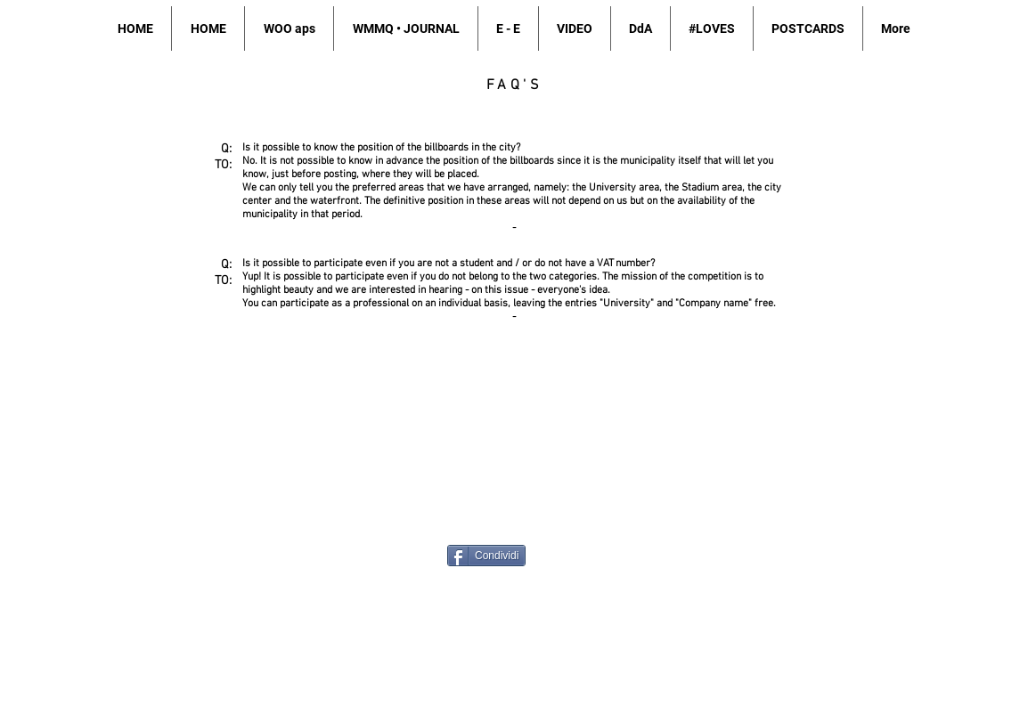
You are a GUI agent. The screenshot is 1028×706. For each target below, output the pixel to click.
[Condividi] (486, 555)
